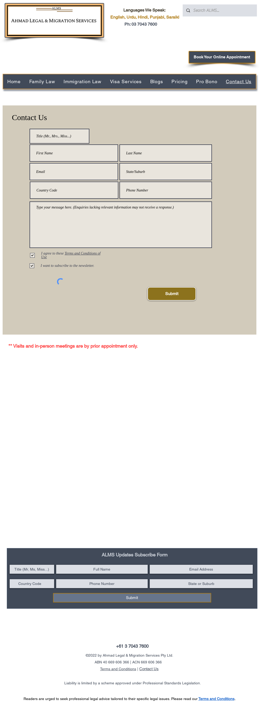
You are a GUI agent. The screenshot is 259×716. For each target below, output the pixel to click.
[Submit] (171, 294)
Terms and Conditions (118, 669)
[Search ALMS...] (219, 10)
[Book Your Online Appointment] (222, 57)
